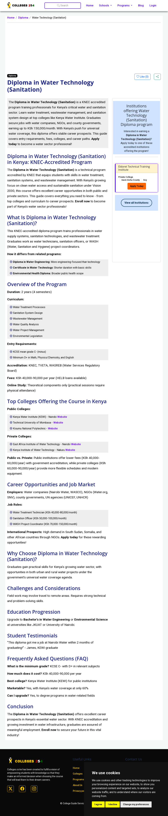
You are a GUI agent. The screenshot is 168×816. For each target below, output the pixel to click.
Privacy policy (80, 791)
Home (89, 5)
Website (62, 416)
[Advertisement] (84, 48)
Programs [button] (123, 5)
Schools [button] (104, 5)
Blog (141, 5)
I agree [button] (98, 804)
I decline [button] (112, 804)
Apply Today (136, 186)
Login (152, 5)
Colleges (78, 773)
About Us (77, 785)
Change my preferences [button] (136, 804)
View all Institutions (136, 202)
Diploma (23, 17)
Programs (78, 779)
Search (62, 5)
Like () (143, 76)
